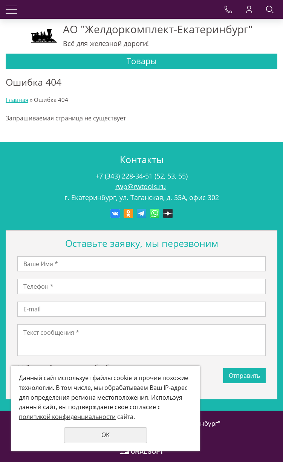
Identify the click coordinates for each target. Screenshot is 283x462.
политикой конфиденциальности (67, 417)
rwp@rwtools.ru (140, 186)
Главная (17, 99)
